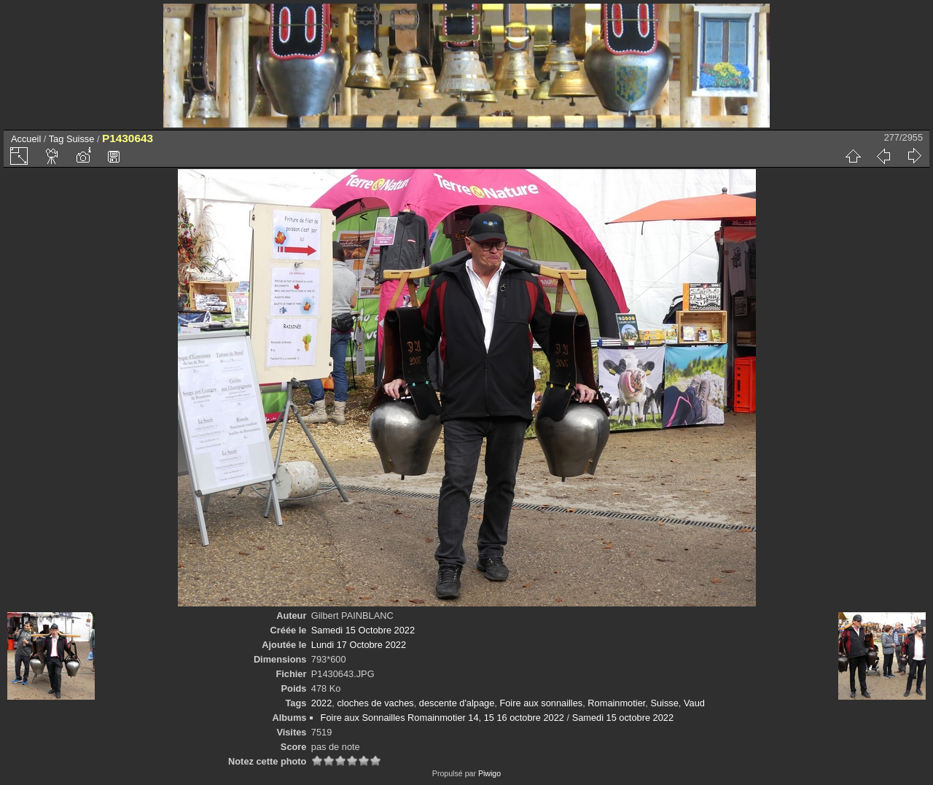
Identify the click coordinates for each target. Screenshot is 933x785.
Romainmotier (616, 703)
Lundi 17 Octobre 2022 (358, 644)
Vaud (694, 703)
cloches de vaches (375, 703)
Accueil (26, 138)
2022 (321, 703)
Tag (56, 138)
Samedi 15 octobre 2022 (623, 717)
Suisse (80, 138)
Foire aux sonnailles (540, 703)
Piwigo (489, 773)
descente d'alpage (456, 703)
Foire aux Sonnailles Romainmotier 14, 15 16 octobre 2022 (442, 717)
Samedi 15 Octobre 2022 (363, 630)
